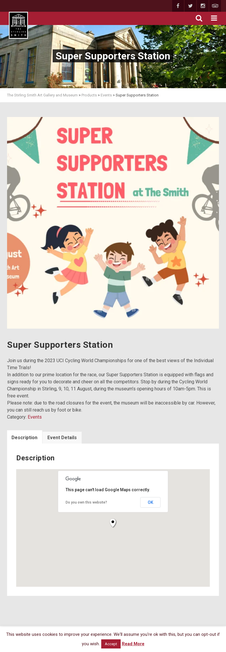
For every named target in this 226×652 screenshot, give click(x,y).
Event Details (62, 437)
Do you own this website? (86, 502)
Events (35, 417)
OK (150, 502)
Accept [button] (111, 644)
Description (24, 437)
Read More (133, 643)
